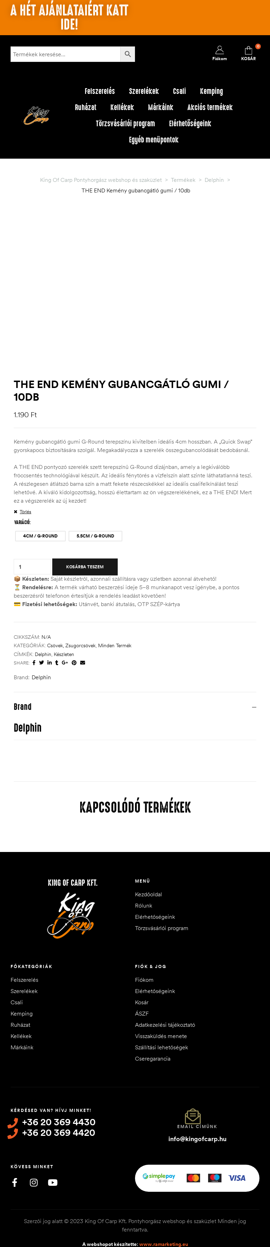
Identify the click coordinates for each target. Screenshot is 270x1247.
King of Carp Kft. (73, 859)
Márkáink (160, 107)
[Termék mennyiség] (20, 542)
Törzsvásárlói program (125, 124)
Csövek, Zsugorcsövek (71, 621)
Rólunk (143, 881)
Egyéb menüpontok (154, 140)
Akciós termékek (210, 107)
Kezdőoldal (148, 870)
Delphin (43, 630)
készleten (64, 630)
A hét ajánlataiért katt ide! (69, 17)
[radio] (40, 512)
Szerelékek (144, 91)
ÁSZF (142, 989)
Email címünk (197, 1102)
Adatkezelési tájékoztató (165, 1000)
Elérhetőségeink (190, 124)
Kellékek (122, 107)
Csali (179, 91)
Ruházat (85, 107)
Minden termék (114, 621)
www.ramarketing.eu (163, 1217)
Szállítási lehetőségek (161, 1023)
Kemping (211, 91)
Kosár (141, 978)
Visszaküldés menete (161, 1012)
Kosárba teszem (85, 542)
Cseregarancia (153, 1034)
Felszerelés (100, 91)
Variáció (22, 498)
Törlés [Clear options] (25, 487)
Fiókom (144, 955)
